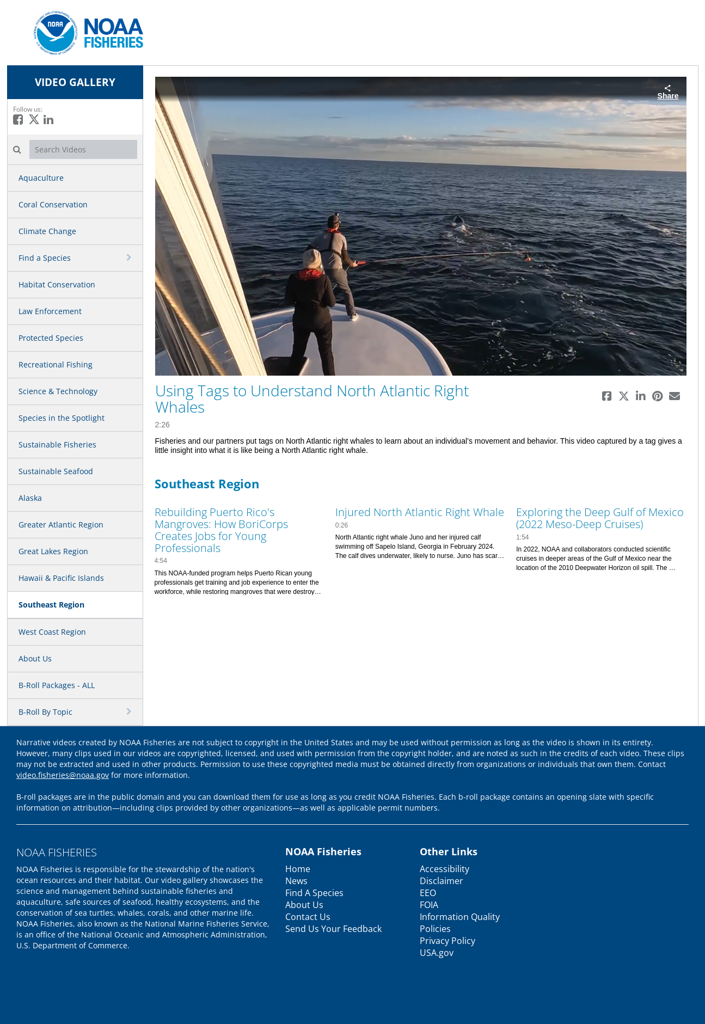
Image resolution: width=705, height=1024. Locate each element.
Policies (435, 929)
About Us (35, 658)
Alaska (30, 498)
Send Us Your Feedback (333, 929)
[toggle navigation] (130, 257)
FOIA (429, 905)
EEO (428, 893)
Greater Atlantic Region (61, 524)
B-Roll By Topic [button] (45, 712)
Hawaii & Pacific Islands (61, 578)
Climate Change (47, 231)
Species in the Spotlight (62, 418)
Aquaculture (41, 178)
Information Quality (460, 917)
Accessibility (444, 869)
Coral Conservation (53, 204)
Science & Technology (58, 391)
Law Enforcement (50, 311)
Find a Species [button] (45, 258)
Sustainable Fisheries (57, 444)
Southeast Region (51, 604)
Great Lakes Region (53, 551)
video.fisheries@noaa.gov (62, 775)
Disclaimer (441, 881)
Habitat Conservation (57, 284)
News (296, 881)
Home (297, 869)
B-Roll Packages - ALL (57, 685)
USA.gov (436, 953)
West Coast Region (52, 632)
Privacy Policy (447, 941)
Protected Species (51, 338)
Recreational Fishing (56, 364)
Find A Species (314, 893)
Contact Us (307, 917)
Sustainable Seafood (56, 471)
